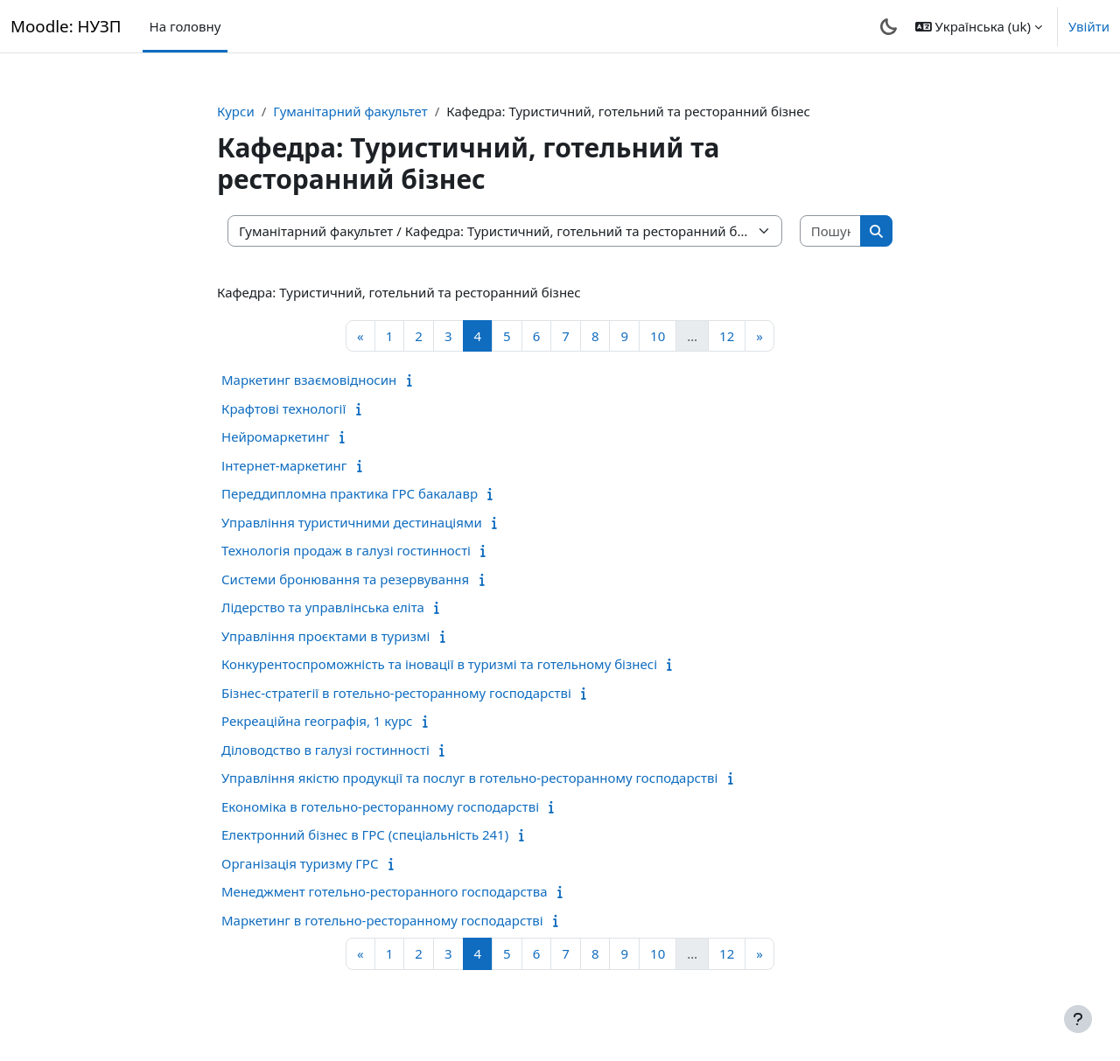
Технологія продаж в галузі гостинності (346, 550)
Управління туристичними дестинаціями (351, 522)
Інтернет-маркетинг (283, 465)
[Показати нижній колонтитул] (1078, 1019)
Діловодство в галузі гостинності (325, 749)
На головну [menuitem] (185, 26)
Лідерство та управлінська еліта (322, 607)
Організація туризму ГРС (300, 863)
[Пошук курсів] (831, 231)
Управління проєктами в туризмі (325, 636)
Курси (236, 111)
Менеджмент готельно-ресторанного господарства (384, 891)
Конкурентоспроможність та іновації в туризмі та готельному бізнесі (439, 664)
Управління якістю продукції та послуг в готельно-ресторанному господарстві (469, 777)
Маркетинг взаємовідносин (308, 379)
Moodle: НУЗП (66, 26)
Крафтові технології (283, 408)
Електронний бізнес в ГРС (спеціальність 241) (364, 834)
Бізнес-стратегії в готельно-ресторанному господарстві (396, 693)
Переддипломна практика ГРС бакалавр (349, 493)
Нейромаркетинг (275, 436)
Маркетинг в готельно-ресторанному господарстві (382, 920)
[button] (979, 26)
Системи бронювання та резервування (345, 579)
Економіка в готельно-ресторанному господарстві (380, 806)
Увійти (1089, 26)
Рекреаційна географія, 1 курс (316, 720)
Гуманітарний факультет (350, 111)
